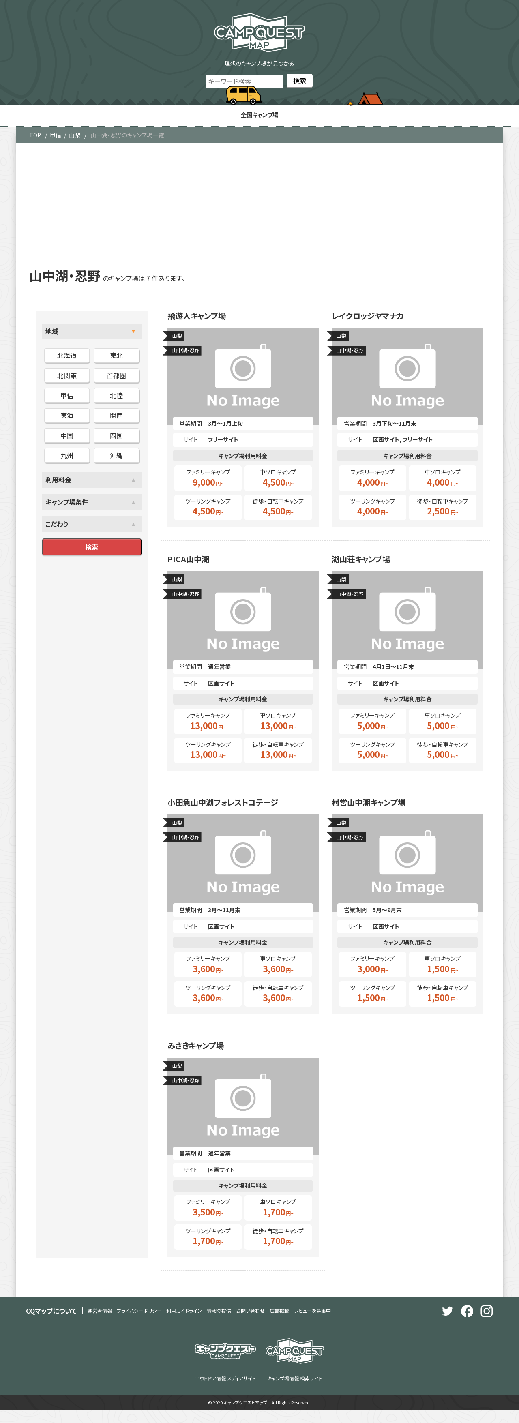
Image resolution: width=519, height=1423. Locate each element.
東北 (116, 357)
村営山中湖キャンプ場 (378, 811)
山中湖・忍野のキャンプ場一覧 (127, 137)
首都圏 (116, 377)
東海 (66, 417)
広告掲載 (279, 1323)
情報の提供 (219, 1323)
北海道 (67, 357)
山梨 (74, 137)
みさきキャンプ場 (202, 1057)
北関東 (67, 377)
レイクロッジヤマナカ (376, 319)
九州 (66, 457)
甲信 (55, 137)
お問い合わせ (250, 1323)
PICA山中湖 (193, 565)
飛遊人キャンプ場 (204, 319)
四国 (116, 437)
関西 (116, 417)
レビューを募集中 (312, 1323)
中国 (66, 437)
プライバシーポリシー (139, 1323)
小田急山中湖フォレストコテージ (236, 811)
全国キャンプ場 (259, 116)
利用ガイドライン (184, 1323)
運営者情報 (100, 1323)
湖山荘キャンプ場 (368, 565)
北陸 (116, 397)
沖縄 (116, 457)
